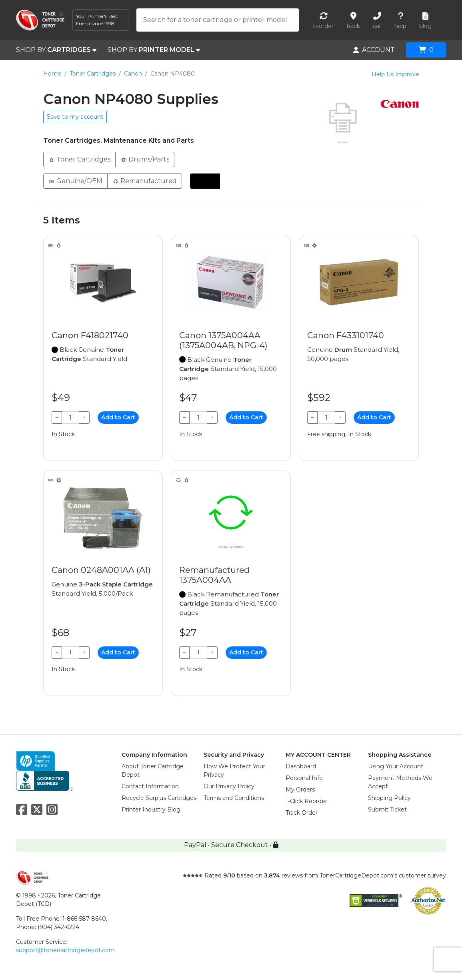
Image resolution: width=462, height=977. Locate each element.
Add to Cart (118, 417)
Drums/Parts (144, 159)
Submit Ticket (387, 809)
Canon (133, 73)
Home (52, 73)
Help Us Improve (395, 74)
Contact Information (150, 786)
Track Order (302, 812)
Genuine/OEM (75, 180)
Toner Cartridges (93, 73)
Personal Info (304, 778)
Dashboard (301, 766)
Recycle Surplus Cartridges (159, 798)
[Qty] (71, 417)
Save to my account (75, 116)
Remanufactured (144, 180)
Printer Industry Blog (151, 809)
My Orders (300, 789)
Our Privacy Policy (229, 786)
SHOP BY (56, 50)
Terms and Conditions (234, 798)
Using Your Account (395, 766)
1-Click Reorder (306, 801)
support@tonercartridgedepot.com (65, 950)
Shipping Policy (389, 798)
